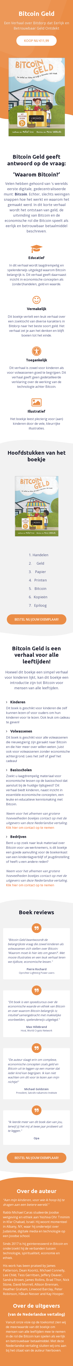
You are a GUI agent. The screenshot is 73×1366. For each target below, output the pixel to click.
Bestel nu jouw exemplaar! (37, 619)
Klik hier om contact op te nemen (30, 827)
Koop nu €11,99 (36, 41)
